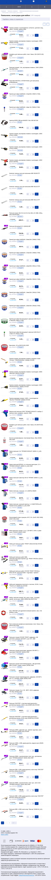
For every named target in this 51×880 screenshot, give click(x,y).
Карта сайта (4, 834)
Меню (19, 7)
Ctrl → (14, 823)
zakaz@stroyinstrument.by (26, 875)
